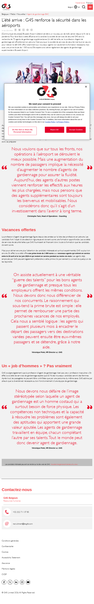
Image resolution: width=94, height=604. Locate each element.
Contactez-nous (17, 489)
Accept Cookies (76, 130)
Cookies (5, 552)
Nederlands (80, 2)
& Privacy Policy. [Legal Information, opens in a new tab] (62, 122)
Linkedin (19, 30)
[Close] (86, 87)
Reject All (54, 130)
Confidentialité (7, 546)
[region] (47, 111)
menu (90, 7)
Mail (27, 30)
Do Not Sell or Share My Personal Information (22, 131)
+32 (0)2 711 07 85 (21, 512)
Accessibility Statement (11, 557)
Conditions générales (10, 540)
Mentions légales (8, 568)
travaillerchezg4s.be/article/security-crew (64, 464)
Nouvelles (21, 14)
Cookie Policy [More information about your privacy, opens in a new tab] (50, 122)
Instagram (22, 582)
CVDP (4, 574)
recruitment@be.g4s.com (23, 523)
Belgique (5, 14)
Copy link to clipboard (31, 30)
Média (12, 14)
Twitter (23, 30)
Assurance (6, 563)
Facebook (15, 30)
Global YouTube (28, 582)
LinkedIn (16, 582)
